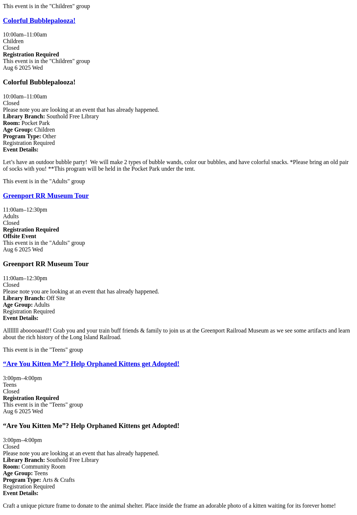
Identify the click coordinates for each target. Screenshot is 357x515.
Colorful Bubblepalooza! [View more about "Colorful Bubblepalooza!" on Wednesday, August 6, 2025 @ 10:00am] (39, 20)
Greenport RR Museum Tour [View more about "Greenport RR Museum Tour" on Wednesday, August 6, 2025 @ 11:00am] (46, 195)
